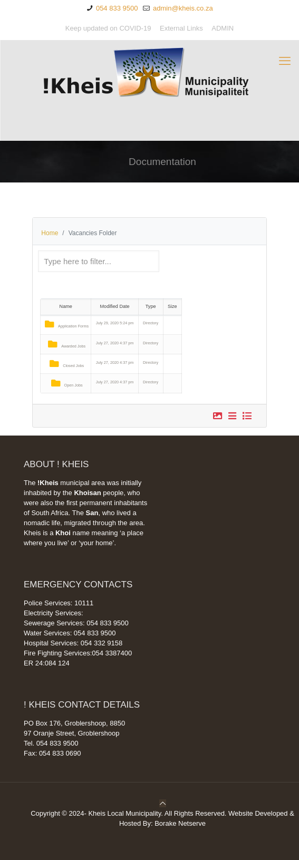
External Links (181, 28)
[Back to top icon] (162, 803)
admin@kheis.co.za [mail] (182, 8)
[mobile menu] (285, 61)
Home (49, 233)
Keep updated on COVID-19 (108, 28)
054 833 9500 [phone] (116, 8)
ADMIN (222, 28)
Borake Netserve (180, 823)
